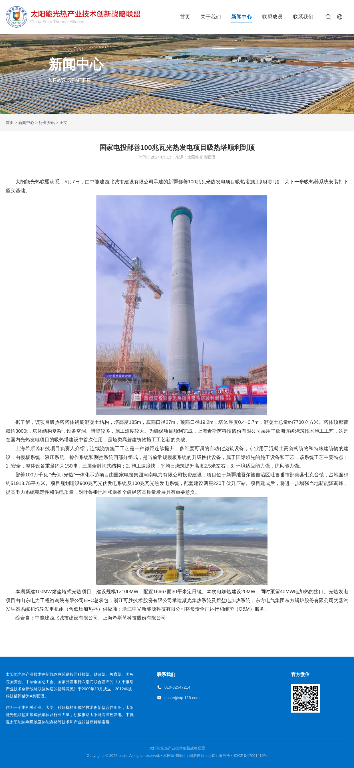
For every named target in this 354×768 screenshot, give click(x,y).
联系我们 (303, 17)
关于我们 (210, 17)
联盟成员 (272, 17)
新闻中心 (241, 17)
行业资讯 (47, 122)
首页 (185, 17)
